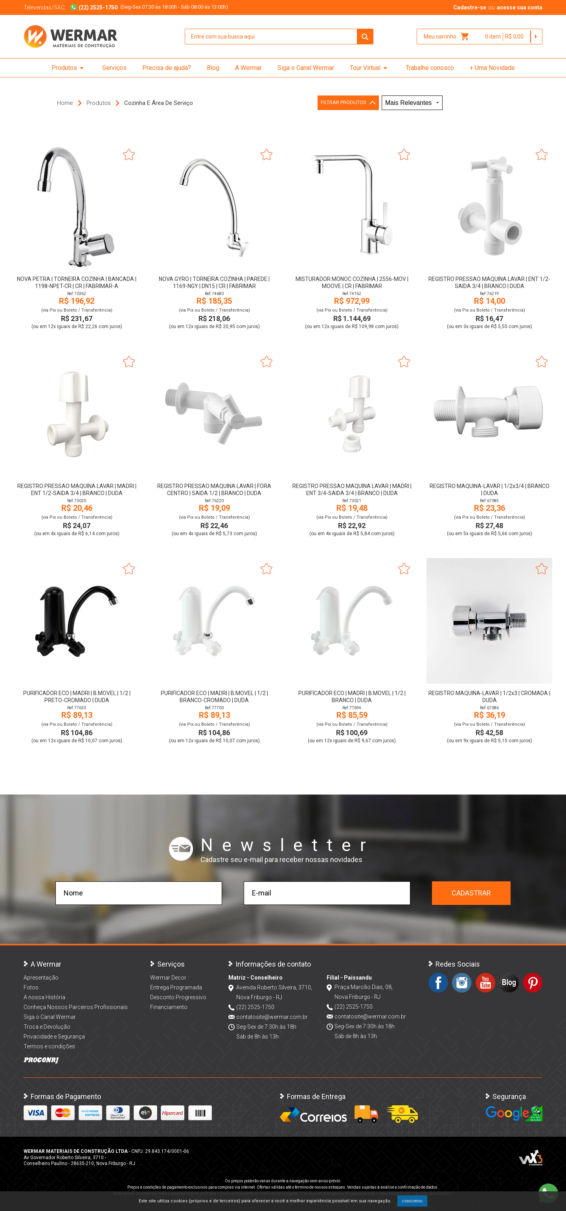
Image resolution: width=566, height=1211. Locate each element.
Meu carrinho (447, 36)
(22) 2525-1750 (255, 1007)
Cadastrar (471, 893)
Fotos (31, 987)
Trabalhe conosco (430, 68)
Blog (213, 68)
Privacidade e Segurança (54, 1036)
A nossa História (44, 997)
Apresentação (41, 977)
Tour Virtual (370, 68)
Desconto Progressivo (178, 997)
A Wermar (248, 68)
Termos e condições (49, 1046)
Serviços (114, 68)
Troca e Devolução (47, 1027)
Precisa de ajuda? (166, 68)
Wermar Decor (168, 977)
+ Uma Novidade (492, 68)
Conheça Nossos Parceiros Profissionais (76, 1007)
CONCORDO (412, 1201)
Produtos (68, 68)
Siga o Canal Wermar (305, 68)
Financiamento (168, 1007)
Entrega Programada (176, 987)
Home (65, 102)
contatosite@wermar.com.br (272, 1017)
